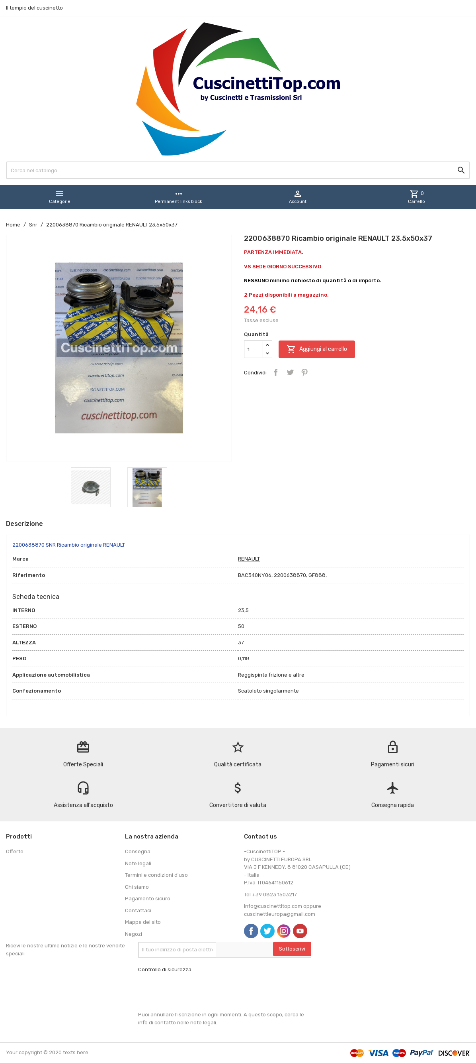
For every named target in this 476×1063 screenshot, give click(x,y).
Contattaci (138, 910)
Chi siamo (137, 887)
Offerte (14, 851)
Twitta (290, 372)
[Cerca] (238, 170)
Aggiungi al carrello (317, 349)
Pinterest (304, 372)
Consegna (137, 851)
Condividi (276, 372)
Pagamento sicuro (147, 899)
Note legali (138, 863)
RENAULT (249, 559)
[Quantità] (253, 349)
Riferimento (28, 575)
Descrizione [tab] (24, 524)
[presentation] (198, 992)
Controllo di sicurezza (164, 969)
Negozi (133, 934)
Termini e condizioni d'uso (156, 875)
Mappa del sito (143, 922)
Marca (20, 559)
